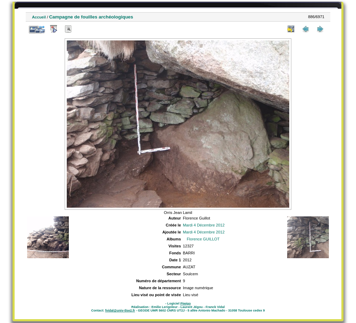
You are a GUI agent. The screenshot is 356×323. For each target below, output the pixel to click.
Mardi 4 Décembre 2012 (204, 225)
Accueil (39, 17)
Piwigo (185, 303)
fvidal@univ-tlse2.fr (120, 310)
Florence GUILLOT (203, 239)
